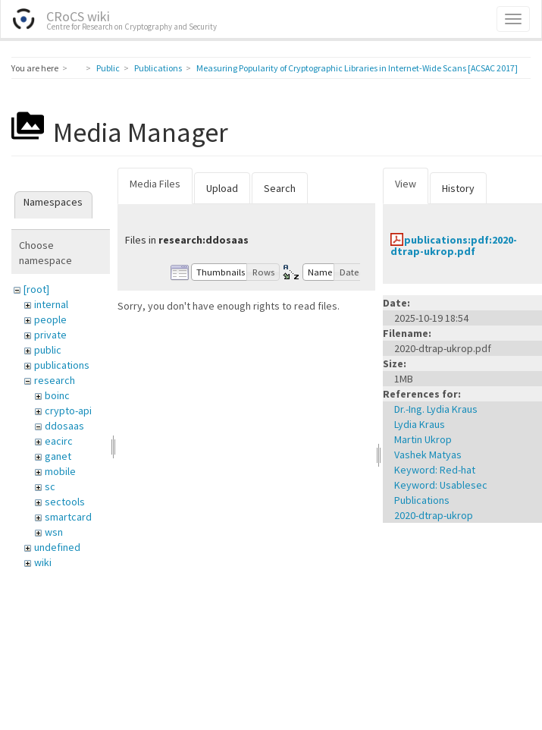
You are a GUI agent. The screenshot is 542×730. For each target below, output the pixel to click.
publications (61, 365)
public (47, 350)
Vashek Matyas (428, 454)
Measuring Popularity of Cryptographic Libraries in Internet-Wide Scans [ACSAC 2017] (357, 68)
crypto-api (68, 410)
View (405, 183)
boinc (57, 395)
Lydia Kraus (419, 424)
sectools (65, 501)
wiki (43, 562)
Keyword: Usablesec (440, 485)
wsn (54, 532)
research (54, 380)
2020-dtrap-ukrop (433, 515)
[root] (36, 289)
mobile (60, 471)
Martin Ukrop (423, 439)
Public (108, 68)
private (50, 334)
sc (50, 486)
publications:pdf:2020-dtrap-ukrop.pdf (453, 245)
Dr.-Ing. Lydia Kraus (436, 409)
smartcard (68, 517)
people (50, 319)
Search (280, 188)
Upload (222, 188)
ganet (58, 456)
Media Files (155, 183)
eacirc (59, 441)
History (458, 188)
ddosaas (64, 426)
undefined (57, 547)
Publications (158, 68)
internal (51, 304)
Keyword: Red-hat (434, 470)
